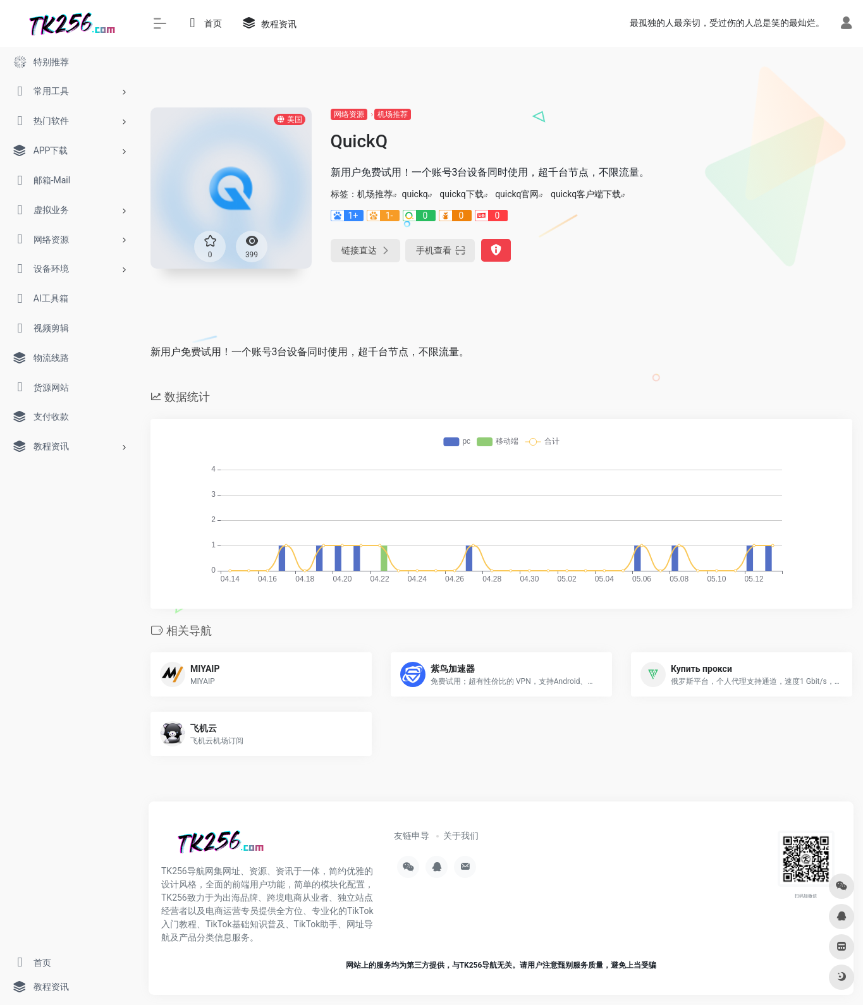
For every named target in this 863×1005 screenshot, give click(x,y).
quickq (415, 194)
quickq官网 (517, 194)
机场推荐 (392, 114)
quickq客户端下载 (586, 194)
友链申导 (411, 836)
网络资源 (349, 114)
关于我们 (461, 836)
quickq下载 (461, 194)
